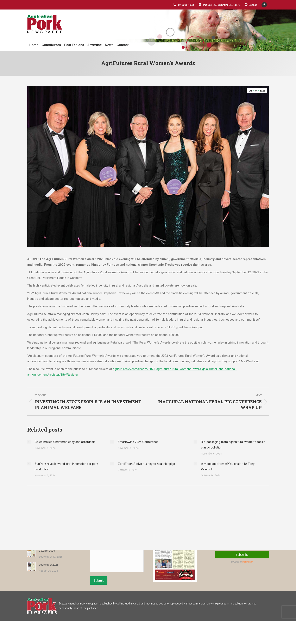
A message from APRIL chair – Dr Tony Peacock (227, 466)
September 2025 (48, 564)
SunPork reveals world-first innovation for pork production (66, 466)
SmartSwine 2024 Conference (138, 442)
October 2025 (47, 550)
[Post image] (29, 442)
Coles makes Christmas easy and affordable (65, 442)
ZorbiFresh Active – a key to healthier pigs (146, 464)
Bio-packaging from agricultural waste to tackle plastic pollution (233, 444)
